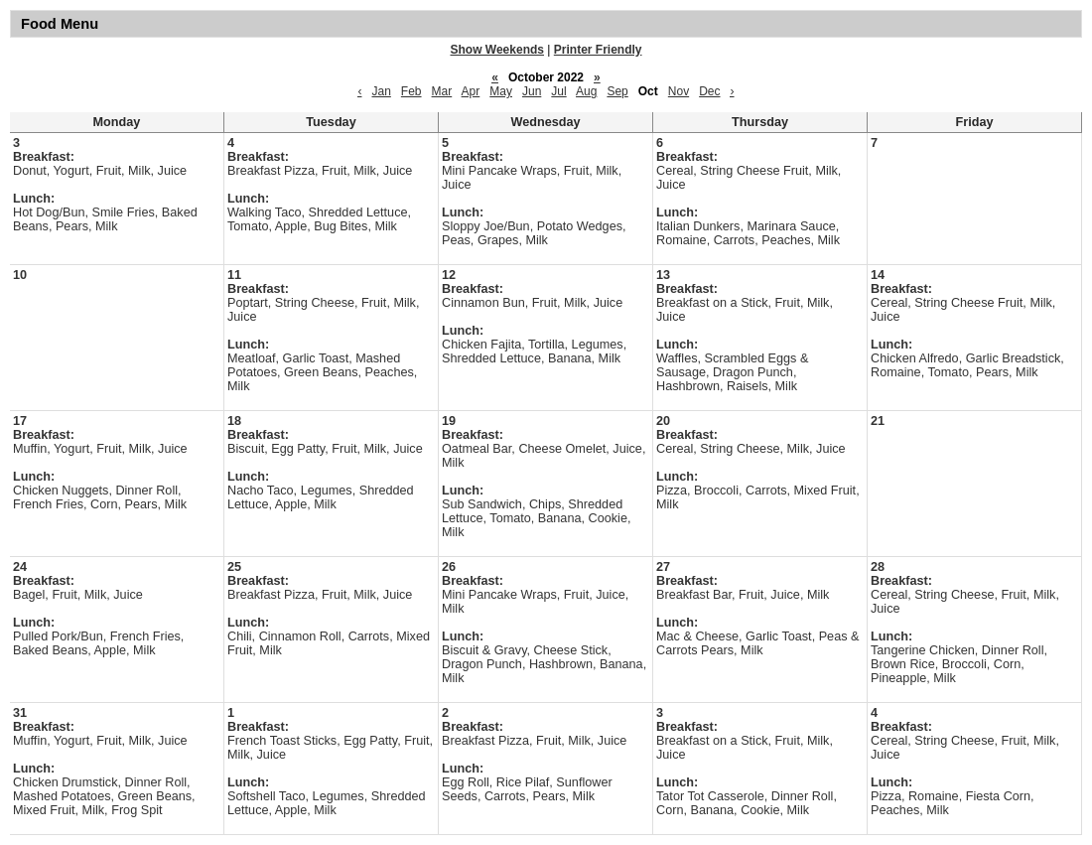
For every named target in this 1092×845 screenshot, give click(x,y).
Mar (442, 91)
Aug (586, 91)
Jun (531, 91)
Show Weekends (497, 50)
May (500, 91)
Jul (558, 91)
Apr (471, 91)
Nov (678, 91)
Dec (709, 91)
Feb (411, 91)
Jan (380, 91)
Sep (617, 91)
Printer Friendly (598, 50)
